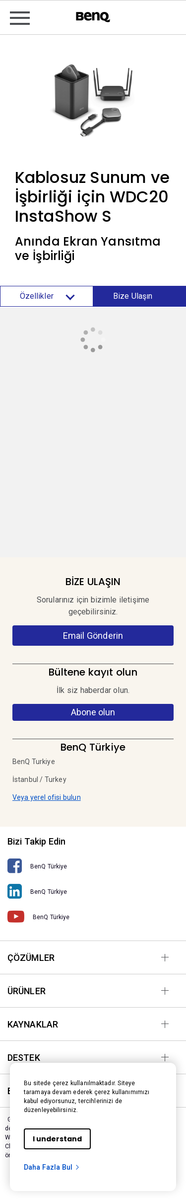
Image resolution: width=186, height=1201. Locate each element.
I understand (57, 1139)
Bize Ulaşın (133, 296)
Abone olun (93, 712)
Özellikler (46, 296)
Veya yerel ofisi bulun (46, 797)
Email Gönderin (93, 635)
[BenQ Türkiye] (93, 866)
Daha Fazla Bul (52, 1167)
